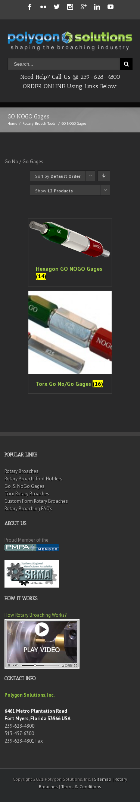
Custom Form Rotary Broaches (36, 501)
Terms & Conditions (81, 786)
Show (54, 190)
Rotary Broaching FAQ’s (28, 508)
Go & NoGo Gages (24, 486)
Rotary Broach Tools (38, 123)
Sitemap (102, 779)
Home (12, 123)
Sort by (58, 176)
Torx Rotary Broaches (26, 493)
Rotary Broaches (21, 471)
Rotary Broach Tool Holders (33, 479)
